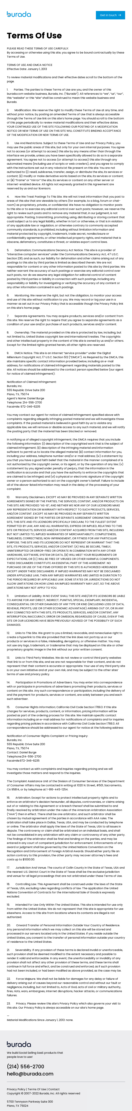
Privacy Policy (16, 1089)
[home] (19, 15)
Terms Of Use (37, 1089)
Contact (54, 1089)
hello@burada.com (30, 1074)
